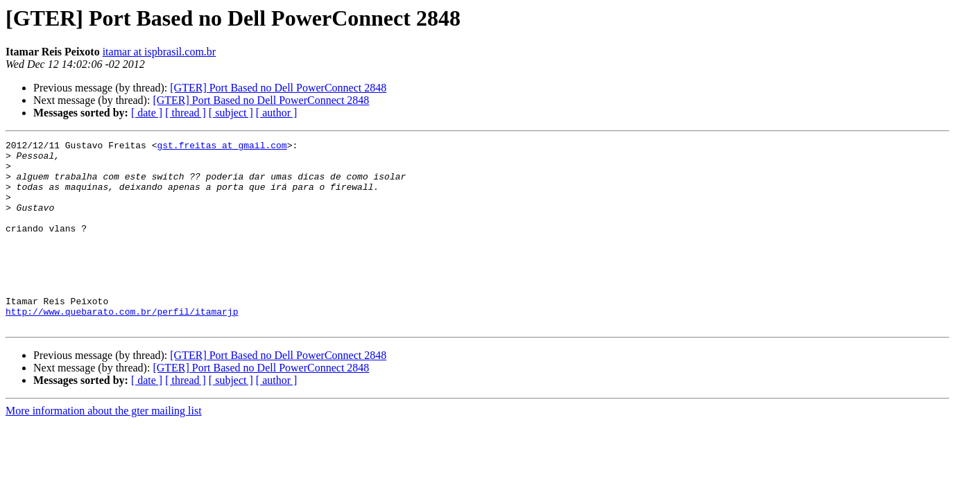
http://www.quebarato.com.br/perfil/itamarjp (122, 346)
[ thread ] (185, 113)
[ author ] (277, 113)
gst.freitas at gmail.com (221, 147)
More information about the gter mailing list (104, 448)
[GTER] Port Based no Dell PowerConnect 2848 (278, 88)
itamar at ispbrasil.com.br (159, 52)
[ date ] (146, 113)
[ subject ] (231, 113)
